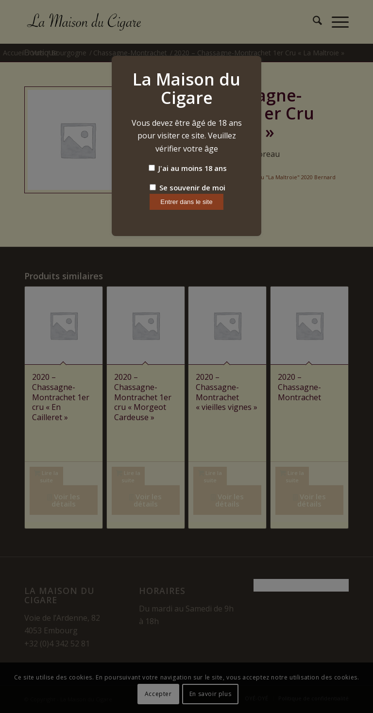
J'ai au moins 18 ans (188, 168)
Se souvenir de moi (187, 187)
